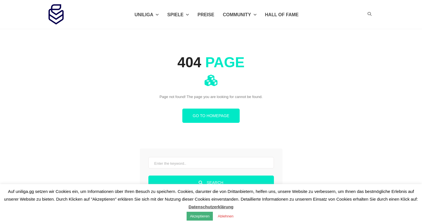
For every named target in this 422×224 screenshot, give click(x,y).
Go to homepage (211, 115)
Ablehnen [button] (225, 216)
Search (211, 182)
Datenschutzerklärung (211, 206)
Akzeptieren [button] (200, 216)
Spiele (178, 14)
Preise (205, 14)
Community (240, 14)
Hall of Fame (282, 14)
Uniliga (147, 14)
